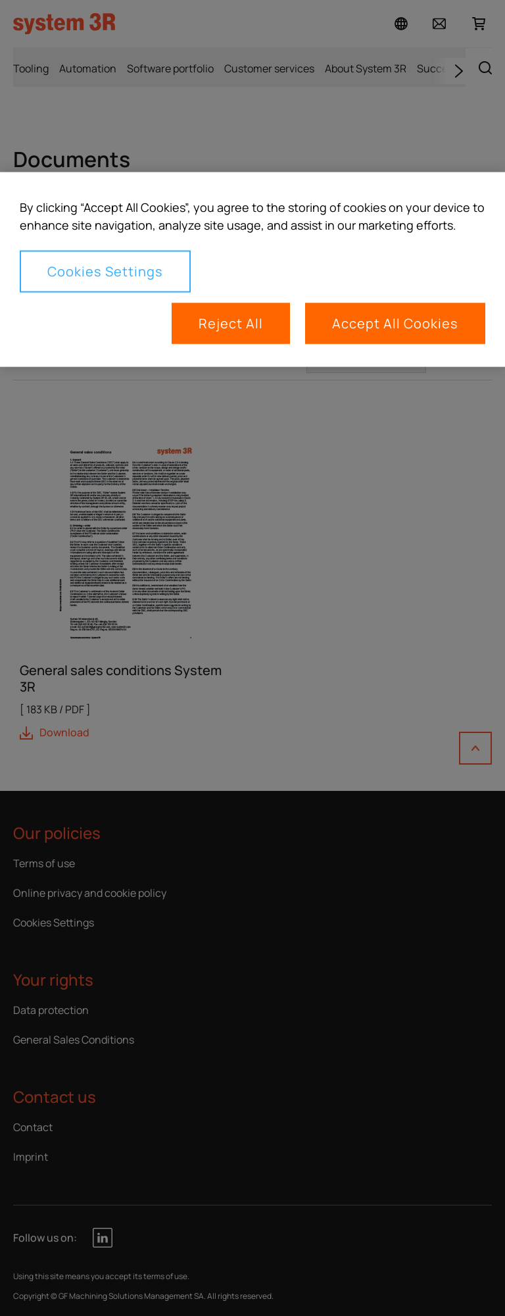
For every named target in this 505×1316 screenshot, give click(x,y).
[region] (252, 269)
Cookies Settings (105, 271)
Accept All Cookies (395, 323)
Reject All (231, 323)
